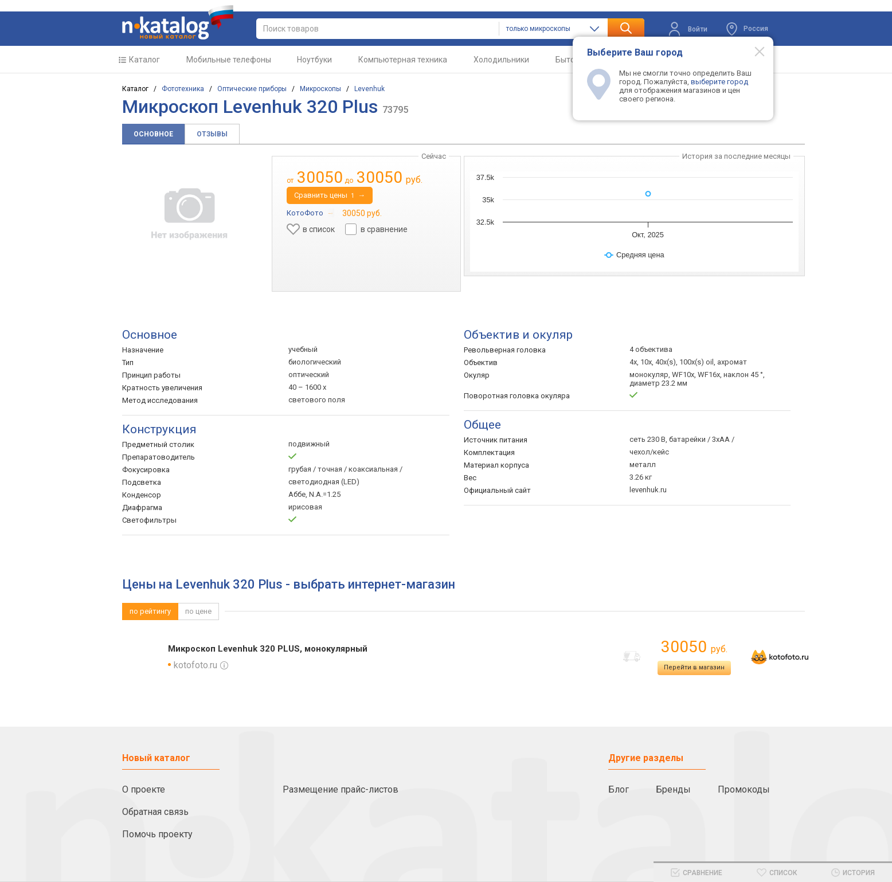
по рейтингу (150, 611)
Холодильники (501, 59)
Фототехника (183, 89)
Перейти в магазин (694, 667)
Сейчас (433, 156)
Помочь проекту (157, 834)
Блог (618, 789)
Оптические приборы (252, 89)
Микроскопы (320, 89)
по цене (198, 611)
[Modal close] (753, 51)
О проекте (143, 789)
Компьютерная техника (402, 59)
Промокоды (744, 789)
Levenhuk (369, 89)
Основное (153, 134)
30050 (694, 646)
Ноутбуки (314, 59)
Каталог (144, 59)
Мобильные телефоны (228, 59)
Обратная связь (155, 811)
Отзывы (212, 134)
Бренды (673, 789)
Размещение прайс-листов (340, 789)
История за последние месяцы (736, 156)
